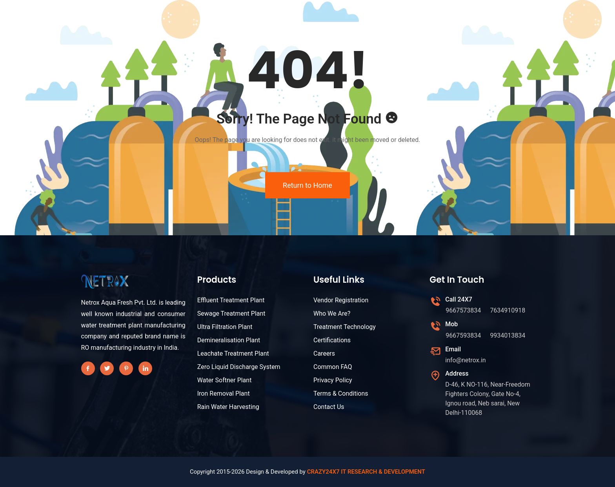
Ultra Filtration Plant (225, 327)
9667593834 (463, 335)
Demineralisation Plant (228, 340)
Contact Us (328, 407)
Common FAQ (332, 367)
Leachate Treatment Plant (233, 353)
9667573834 (463, 310)
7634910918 (507, 310)
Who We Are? (331, 313)
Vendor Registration (340, 300)
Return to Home (307, 185)
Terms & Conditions (340, 393)
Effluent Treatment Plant (231, 300)
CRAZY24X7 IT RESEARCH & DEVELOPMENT (366, 471)
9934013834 (507, 335)
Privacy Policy (332, 380)
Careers (324, 353)
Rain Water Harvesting (228, 407)
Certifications (332, 340)
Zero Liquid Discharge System (238, 367)
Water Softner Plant (224, 380)
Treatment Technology (344, 327)
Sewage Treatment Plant (231, 313)
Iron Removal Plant (223, 393)
